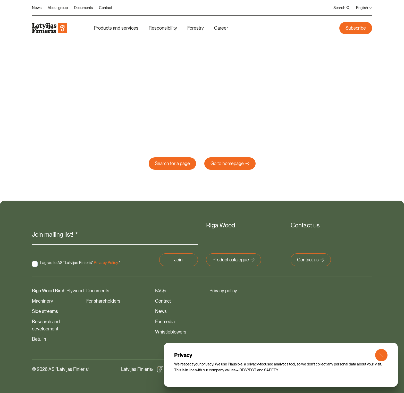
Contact (105, 7)
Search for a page (172, 163)
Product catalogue (234, 259)
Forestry (195, 28)
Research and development (46, 324)
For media (165, 321)
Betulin (39, 338)
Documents (83, 7)
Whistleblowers (170, 331)
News (36, 7)
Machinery (42, 300)
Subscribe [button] (356, 28)
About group (58, 7)
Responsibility (163, 28)
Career (221, 28)
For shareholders (103, 300)
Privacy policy (223, 290)
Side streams (45, 310)
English (364, 7)
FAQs (160, 290)
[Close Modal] (381, 355)
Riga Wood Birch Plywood (58, 290)
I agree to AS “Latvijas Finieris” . (73, 261)
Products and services (116, 28)
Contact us (310, 259)
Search (341, 7)
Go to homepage (230, 163)
